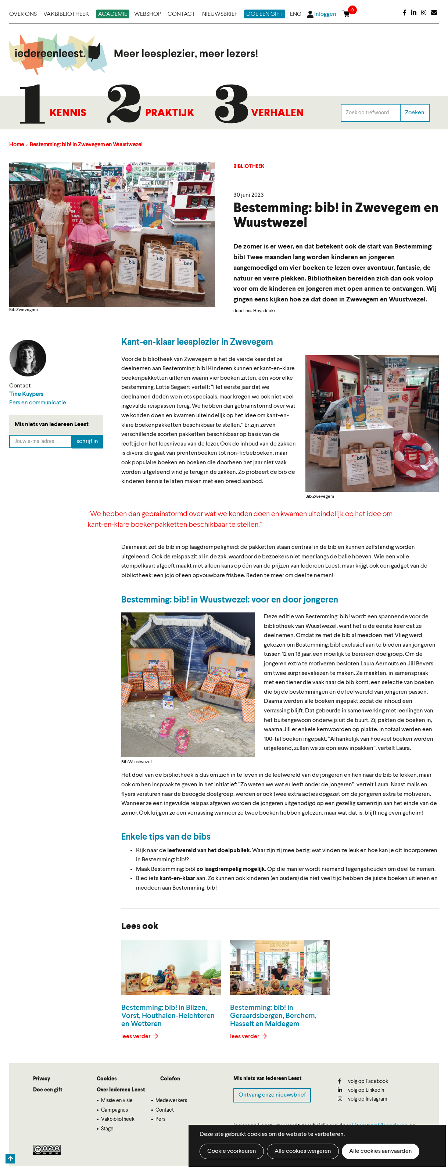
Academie (112, 14)
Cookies (107, 1079)
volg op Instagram (362, 1099)
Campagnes (114, 1110)
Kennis (68, 113)
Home (16, 145)
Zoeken (414, 112)
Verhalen (277, 113)
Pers (160, 1119)
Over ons (23, 14)
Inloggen (325, 14)
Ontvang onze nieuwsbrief (272, 1095)
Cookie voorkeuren (231, 1151)
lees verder (136, 1037)
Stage (107, 1129)
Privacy (41, 1079)
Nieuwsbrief (219, 14)
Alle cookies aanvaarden (380, 1151)
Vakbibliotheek (66, 14)
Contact (182, 14)
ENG (295, 14)
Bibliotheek (249, 166)
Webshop (147, 14)
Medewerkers (171, 1100)
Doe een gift (264, 14)
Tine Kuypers (26, 394)
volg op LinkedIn (361, 1090)
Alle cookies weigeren (303, 1151)
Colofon (170, 1079)
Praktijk (169, 113)
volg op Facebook (363, 1081)
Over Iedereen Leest (121, 1090)
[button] (372, 423)
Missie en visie (117, 1100)
